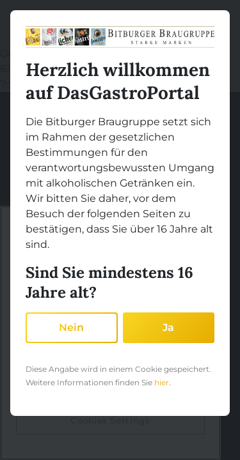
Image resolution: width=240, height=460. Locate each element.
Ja (168, 327)
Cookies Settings (110, 420)
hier (161, 382)
